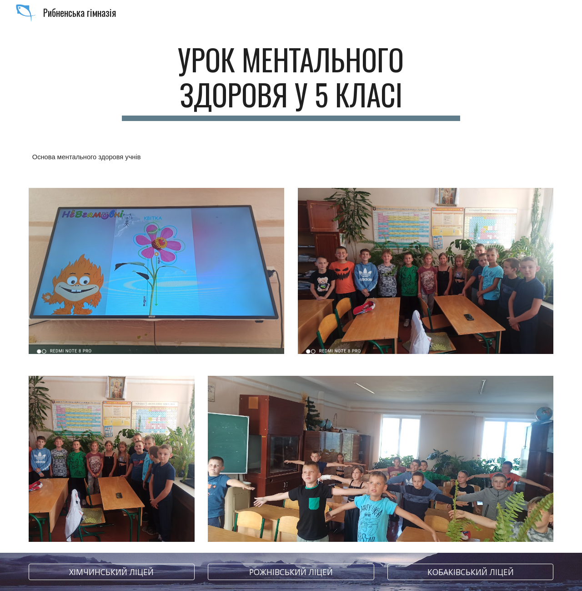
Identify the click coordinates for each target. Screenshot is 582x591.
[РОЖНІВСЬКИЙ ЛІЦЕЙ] (290, 572)
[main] (291, 81)
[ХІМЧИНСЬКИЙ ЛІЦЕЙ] (111, 572)
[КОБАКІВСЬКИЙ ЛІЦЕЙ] (470, 572)
